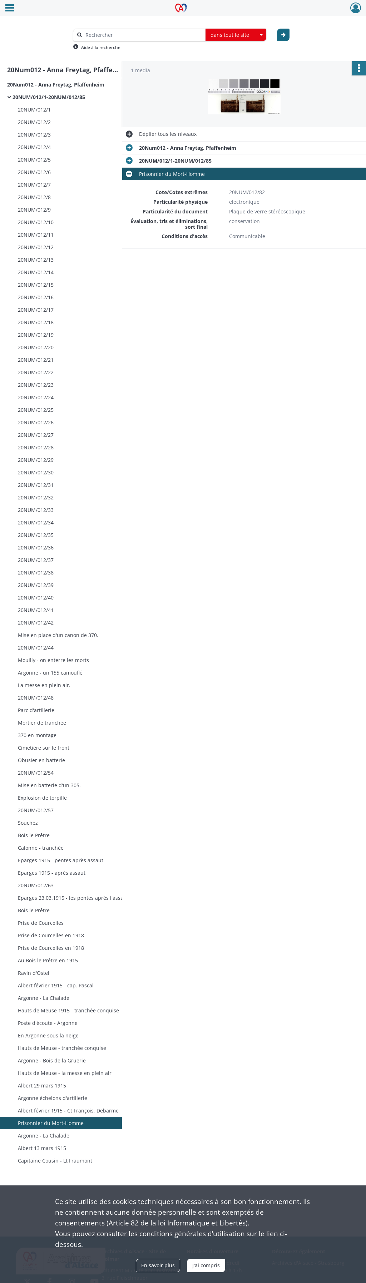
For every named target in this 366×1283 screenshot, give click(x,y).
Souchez (28, 822)
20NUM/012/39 (36, 585)
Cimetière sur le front (43, 747)
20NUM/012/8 (34, 197)
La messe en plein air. (44, 685)
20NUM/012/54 (36, 772)
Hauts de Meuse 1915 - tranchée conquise (68, 1010)
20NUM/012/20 (36, 347)
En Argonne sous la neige (48, 1035)
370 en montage (37, 735)
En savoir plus (158, 1265)
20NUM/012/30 (36, 472)
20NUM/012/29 (36, 460)
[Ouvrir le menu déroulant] (9, 8)
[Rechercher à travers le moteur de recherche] (143, 35)
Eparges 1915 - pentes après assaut (60, 860)
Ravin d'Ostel (33, 972)
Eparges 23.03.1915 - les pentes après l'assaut (73, 897)
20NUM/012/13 (36, 259)
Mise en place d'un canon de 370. (58, 635)
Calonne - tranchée (41, 847)
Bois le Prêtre (34, 835)
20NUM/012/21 (36, 359)
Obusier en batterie (41, 760)
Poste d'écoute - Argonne (48, 1023)
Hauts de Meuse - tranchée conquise (62, 1048)
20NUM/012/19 (36, 334)
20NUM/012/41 (36, 610)
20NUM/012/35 (36, 535)
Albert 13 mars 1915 (42, 1148)
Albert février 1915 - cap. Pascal (56, 985)
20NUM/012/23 (36, 384)
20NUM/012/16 (36, 297)
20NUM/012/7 (34, 184)
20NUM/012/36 (36, 547)
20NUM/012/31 (36, 485)
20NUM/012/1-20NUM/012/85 (49, 97)
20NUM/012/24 (36, 397)
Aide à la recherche (100, 47)
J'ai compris (206, 1265)
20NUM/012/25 (36, 409)
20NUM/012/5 (34, 159)
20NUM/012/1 (34, 109)
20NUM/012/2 (34, 122)
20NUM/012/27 (36, 434)
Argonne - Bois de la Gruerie (52, 1060)
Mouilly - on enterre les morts (53, 660)
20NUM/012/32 (36, 497)
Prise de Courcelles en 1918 (51, 935)
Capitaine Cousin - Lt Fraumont (55, 1160)
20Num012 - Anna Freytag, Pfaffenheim (55, 84)
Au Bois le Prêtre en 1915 (48, 960)
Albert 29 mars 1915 (42, 1085)
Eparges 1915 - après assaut (51, 872)
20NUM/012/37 (36, 560)
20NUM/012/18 (36, 322)
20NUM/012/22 (36, 372)
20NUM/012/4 (34, 147)
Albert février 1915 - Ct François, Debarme (68, 1110)
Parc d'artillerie (36, 710)
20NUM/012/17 (36, 309)
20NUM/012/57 (36, 810)
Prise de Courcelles (41, 922)
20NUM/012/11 (36, 234)
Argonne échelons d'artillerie (52, 1098)
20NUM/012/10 (36, 222)
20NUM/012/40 (36, 597)
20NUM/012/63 (36, 885)
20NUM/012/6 (34, 172)
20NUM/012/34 (36, 522)
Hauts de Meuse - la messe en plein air (65, 1073)
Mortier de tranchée (42, 722)
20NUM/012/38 (36, 572)
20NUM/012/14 (36, 272)
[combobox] (236, 35)
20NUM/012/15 (36, 284)
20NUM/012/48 (36, 697)
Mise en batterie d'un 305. (49, 785)
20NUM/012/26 (36, 422)
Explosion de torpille (42, 797)
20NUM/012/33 (36, 510)
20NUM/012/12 (36, 247)
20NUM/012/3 (34, 134)
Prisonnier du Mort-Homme (51, 1123)
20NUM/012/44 (36, 647)
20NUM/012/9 (34, 209)
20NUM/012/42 (36, 622)
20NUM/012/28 (36, 447)
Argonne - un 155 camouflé (50, 672)
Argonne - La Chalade (43, 998)
